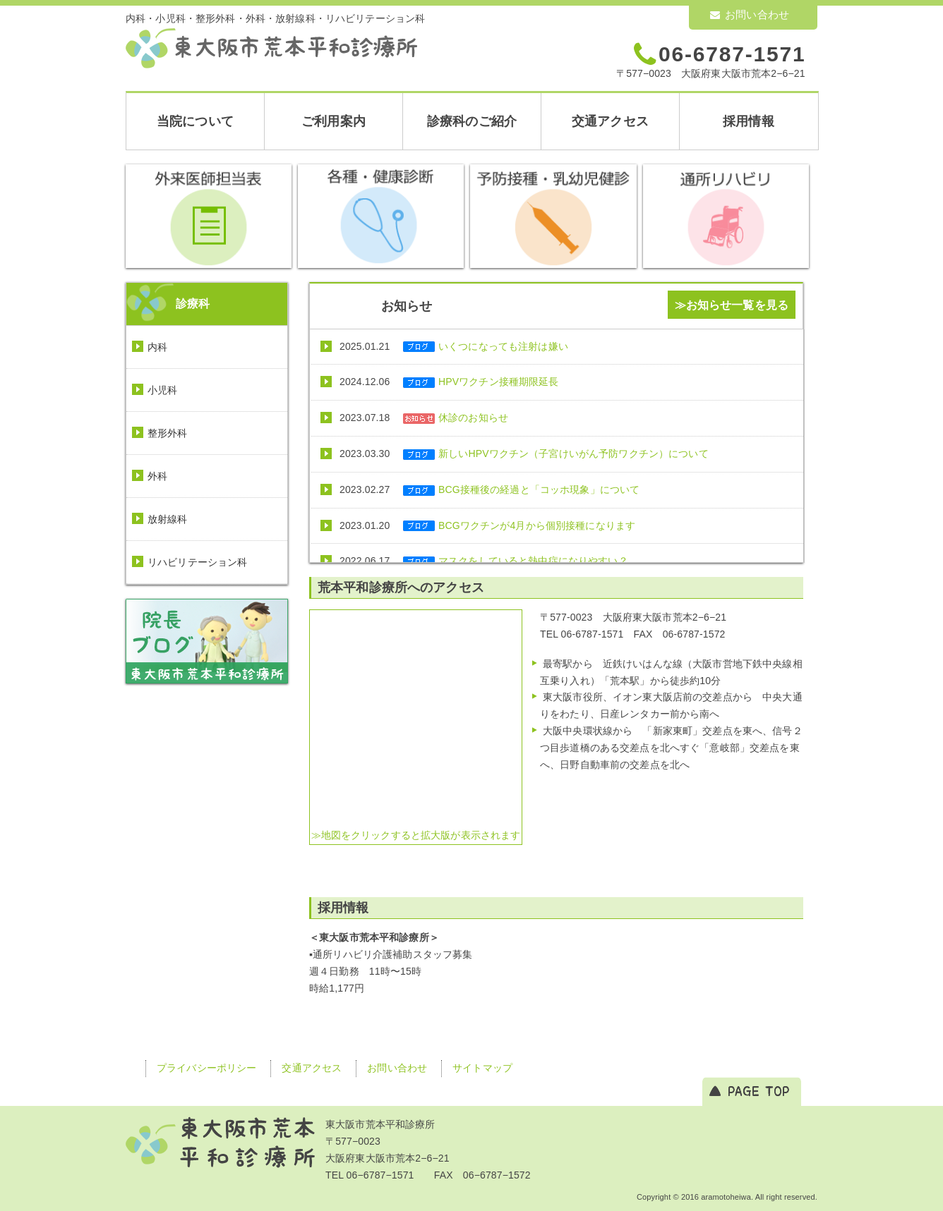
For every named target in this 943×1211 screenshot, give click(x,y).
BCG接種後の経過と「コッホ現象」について (538, 489)
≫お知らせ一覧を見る (731, 304)
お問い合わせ (749, 14)
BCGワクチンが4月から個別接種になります (536, 525)
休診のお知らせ (473, 417)
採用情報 (748, 121)
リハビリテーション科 (197, 562)
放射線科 (168, 519)
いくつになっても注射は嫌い (503, 346)
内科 (157, 347)
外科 (157, 476)
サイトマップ (482, 1067)
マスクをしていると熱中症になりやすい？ (533, 560)
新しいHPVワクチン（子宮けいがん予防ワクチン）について (573, 453)
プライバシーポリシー (206, 1067)
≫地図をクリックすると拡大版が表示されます (416, 835)
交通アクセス (610, 121)
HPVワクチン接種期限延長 (498, 381)
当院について (195, 121)
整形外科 (168, 433)
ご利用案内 (333, 121)
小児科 (162, 390)
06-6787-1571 (732, 54)
